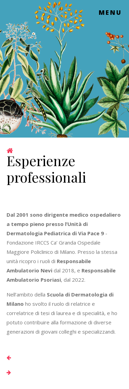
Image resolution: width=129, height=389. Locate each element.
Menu (110, 12)
